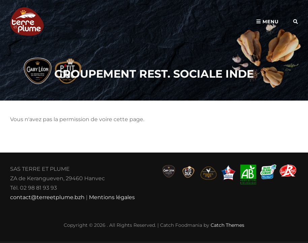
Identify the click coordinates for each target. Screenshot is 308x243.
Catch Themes (227, 225)
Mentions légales (112, 197)
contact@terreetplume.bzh (47, 197)
